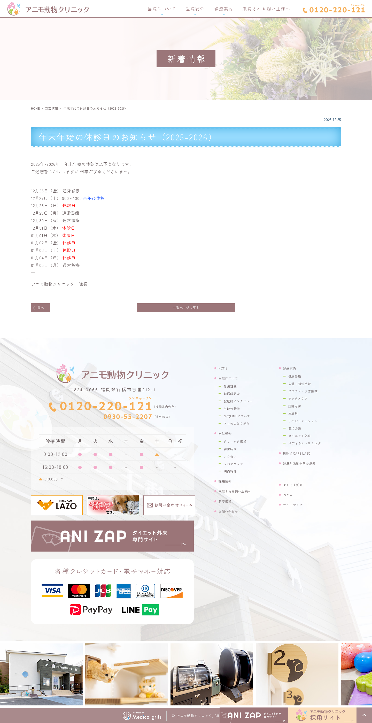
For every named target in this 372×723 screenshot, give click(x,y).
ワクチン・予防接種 (306, 393)
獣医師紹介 (234, 395)
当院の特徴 (234, 410)
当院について (162, 8)
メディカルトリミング (308, 445)
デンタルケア (300, 400)
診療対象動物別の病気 (303, 465)
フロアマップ (236, 466)
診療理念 (232, 388)
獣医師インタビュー (242, 403)
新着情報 (227, 503)
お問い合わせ (231, 513)
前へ (43, 309)
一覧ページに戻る (186, 309)
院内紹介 (232, 473)
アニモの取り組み (240, 425)
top (364, 715)
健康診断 (296, 378)
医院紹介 (195, 8)
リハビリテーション (306, 423)
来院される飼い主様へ (266, 8)
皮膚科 (294, 415)
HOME (224, 370)
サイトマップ (295, 507)
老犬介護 (296, 430)
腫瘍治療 (296, 408)
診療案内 (223, 8)
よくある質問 (295, 487)
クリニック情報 (238, 443)
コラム (289, 497)
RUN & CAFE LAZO (301, 455)
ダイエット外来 (302, 438)
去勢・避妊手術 (302, 386)
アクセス (232, 458)
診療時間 (232, 451)
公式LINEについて (240, 418)
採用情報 (227, 483)
